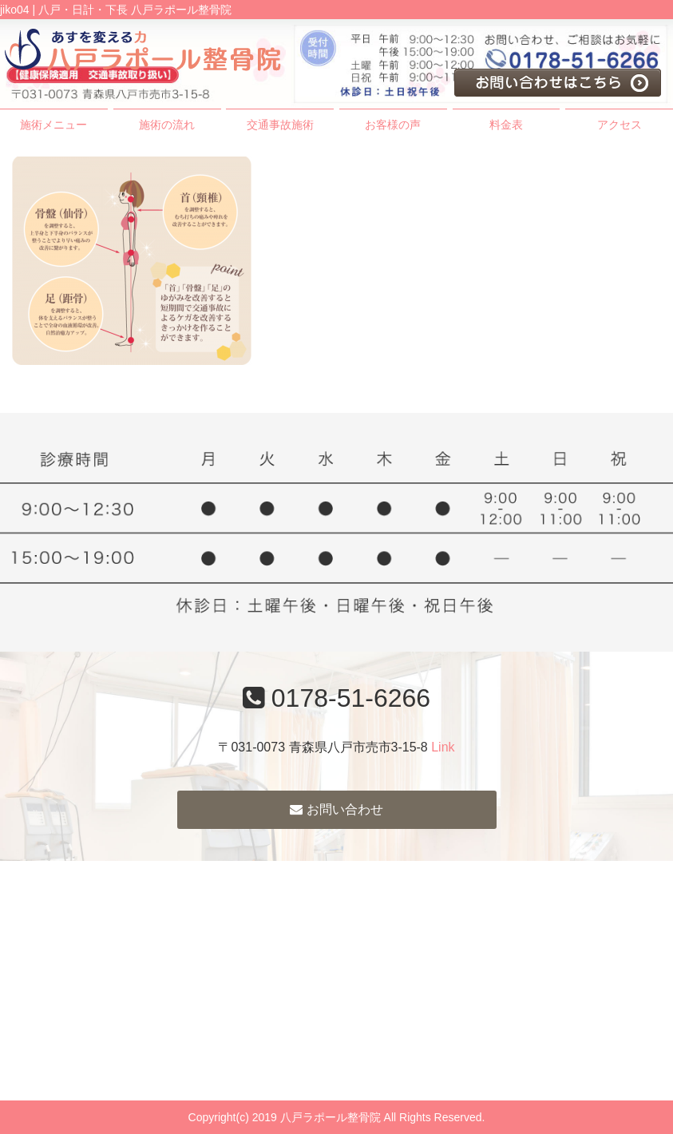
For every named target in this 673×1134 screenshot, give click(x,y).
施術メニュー (53, 124)
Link (442, 747)
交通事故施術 (280, 124)
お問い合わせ (336, 809)
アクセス (619, 124)
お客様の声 (393, 124)
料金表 (506, 124)
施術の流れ (167, 124)
